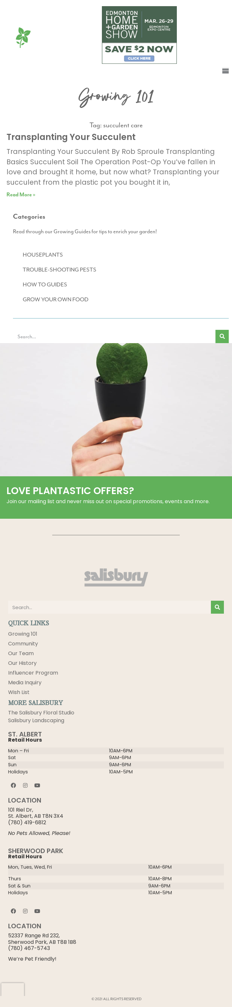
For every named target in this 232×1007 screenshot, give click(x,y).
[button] (225, 70)
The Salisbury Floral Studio (41, 712)
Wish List (19, 692)
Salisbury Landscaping (36, 720)
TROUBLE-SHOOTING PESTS (59, 269)
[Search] (222, 336)
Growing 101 (22, 634)
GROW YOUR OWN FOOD (56, 299)
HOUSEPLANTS (43, 254)
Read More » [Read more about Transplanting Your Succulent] (20, 195)
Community (23, 643)
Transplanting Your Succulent (71, 137)
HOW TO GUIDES (45, 284)
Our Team (21, 653)
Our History (22, 663)
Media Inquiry (25, 682)
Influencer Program (33, 673)
